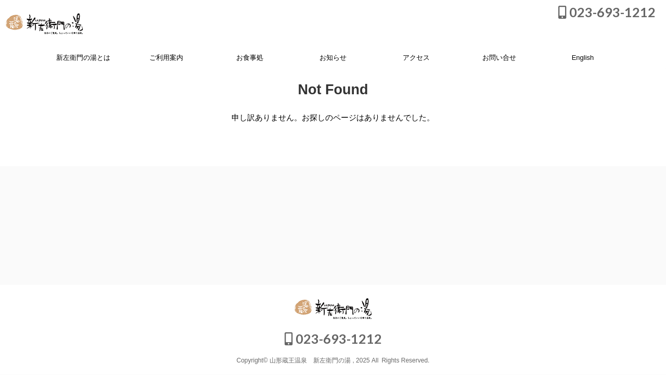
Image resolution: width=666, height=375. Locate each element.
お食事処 (249, 57)
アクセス (416, 57)
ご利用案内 (166, 57)
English (583, 57)
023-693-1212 (607, 12)
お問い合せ (499, 57)
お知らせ (333, 57)
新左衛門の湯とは (83, 57)
